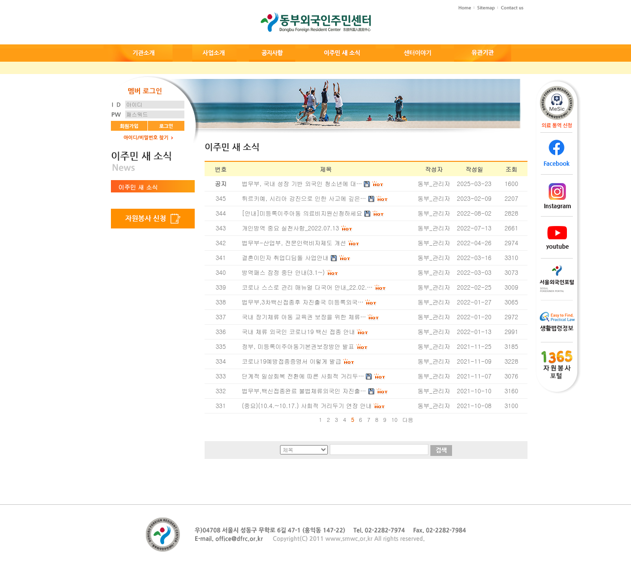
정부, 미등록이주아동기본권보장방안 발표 (298, 346)
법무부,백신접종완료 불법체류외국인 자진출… (304, 390)
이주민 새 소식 (138, 187)
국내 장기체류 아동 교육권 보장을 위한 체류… (304, 316)
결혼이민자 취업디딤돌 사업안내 (285, 257)
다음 (407, 419)
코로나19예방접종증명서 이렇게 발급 (292, 361)
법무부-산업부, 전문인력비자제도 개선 (294, 242)
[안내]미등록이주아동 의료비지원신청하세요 (302, 213)
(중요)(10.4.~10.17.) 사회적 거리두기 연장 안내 (307, 405)
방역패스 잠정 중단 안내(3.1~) (283, 272)
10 (394, 419)
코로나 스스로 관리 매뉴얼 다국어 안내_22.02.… (307, 287)
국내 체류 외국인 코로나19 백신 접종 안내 (298, 331)
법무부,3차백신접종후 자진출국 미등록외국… (303, 302)
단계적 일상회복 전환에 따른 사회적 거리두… (303, 376)
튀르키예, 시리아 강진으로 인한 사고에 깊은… (304, 198)
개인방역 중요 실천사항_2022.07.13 (290, 228)
